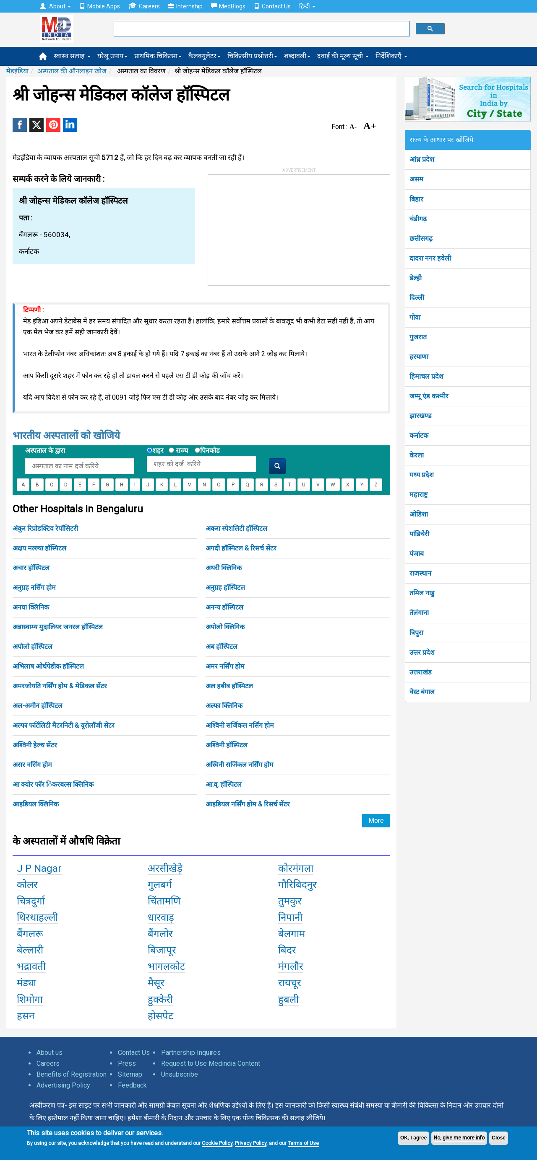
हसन (25, 1016)
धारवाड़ (161, 917)
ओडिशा (418, 514)
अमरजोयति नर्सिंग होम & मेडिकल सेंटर (60, 686)
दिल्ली (416, 298)
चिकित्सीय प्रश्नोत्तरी (252, 56)
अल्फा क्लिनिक (224, 706)
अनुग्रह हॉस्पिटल (225, 588)
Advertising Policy (63, 1085)
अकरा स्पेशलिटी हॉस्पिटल (236, 528)
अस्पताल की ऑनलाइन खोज (72, 71)
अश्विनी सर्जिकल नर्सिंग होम (240, 725)
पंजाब (416, 554)
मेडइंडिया (17, 71)
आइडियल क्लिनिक (36, 804)
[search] (261, 28)
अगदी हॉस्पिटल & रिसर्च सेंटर (241, 548)
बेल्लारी (30, 950)
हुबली (288, 999)
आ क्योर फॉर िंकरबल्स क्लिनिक (53, 784)
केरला (416, 455)
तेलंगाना (419, 613)
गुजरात (418, 337)
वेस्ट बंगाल (422, 692)
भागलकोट (166, 966)
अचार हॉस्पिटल (31, 568)
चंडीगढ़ (418, 219)
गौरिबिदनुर (297, 885)
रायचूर (289, 983)
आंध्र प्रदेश (421, 159)
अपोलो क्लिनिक (225, 627)
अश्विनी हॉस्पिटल (227, 745)
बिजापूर (162, 950)
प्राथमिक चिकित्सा (158, 56)
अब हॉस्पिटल (221, 647)
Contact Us (272, 6)
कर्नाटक (418, 435)
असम (416, 179)
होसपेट (160, 1016)
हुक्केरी (160, 999)
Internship (185, 6)
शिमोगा (30, 999)
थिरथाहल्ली (37, 917)
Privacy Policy (250, 1143)
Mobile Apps (99, 6)
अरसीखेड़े (165, 868)
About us (49, 1053)
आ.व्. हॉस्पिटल (224, 784)
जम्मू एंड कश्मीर (428, 396)
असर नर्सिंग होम (32, 765)
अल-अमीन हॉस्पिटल (38, 706)
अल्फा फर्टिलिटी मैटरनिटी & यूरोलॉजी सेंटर (64, 725)
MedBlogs (228, 6)
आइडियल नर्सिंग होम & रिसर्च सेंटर (248, 804)
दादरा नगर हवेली (430, 258)
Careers (144, 6)
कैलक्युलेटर (204, 56)
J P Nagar (39, 868)
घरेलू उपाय (112, 56)
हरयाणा (418, 357)
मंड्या (26, 983)
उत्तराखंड (420, 672)
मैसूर (156, 983)
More (376, 820)
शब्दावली (297, 56)
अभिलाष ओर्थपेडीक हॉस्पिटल (48, 666)
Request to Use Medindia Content (210, 1063)
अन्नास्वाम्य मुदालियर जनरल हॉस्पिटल (58, 627)
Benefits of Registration (71, 1074)
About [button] (55, 6)
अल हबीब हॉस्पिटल (229, 686)
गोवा (414, 317)
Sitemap (130, 1074)
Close (499, 1138)
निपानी (290, 917)
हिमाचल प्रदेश (426, 376)
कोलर (27, 885)
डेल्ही (415, 278)
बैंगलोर (160, 934)
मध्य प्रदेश (421, 475)
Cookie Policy (217, 1143)
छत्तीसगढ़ (421, 239)
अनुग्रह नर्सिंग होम (34, 588)
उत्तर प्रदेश (422, 652)
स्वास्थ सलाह (72, 56)
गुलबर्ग (160, 885)
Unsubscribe (179, 1074)
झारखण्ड (420, 416)
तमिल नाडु (422, 593)
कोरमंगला (295, 868)
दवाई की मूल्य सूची (343, 56)
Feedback (132, 1085)
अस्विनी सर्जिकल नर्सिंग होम (240, 765)
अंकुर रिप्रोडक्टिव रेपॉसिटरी (45, 528)
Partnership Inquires (191, 1053)
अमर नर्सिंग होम (225, 666)
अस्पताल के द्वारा (45, 451)
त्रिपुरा (416, 633)
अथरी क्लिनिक (224, 568)
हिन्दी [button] (307, 6)
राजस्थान (420, 573)
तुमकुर (290, 901)
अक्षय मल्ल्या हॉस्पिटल (39, 548)
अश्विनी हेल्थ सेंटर (35, 745)
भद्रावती (31, 966)
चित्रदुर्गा (31, 901)
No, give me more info (459, 1138)
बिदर (287, 950)
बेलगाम (291, 934)
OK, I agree (413, 1138)
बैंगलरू (30, 934)
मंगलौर (290, 966)
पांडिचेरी (419, 534)
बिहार (416, 199)
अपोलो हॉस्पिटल (32, 647)
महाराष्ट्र (418, 495)
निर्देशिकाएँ (391, 56)
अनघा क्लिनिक (31, 607)
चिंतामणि (164, 901)
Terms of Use (303, 1143)
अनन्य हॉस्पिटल (224, 607)
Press (127, 1063)
